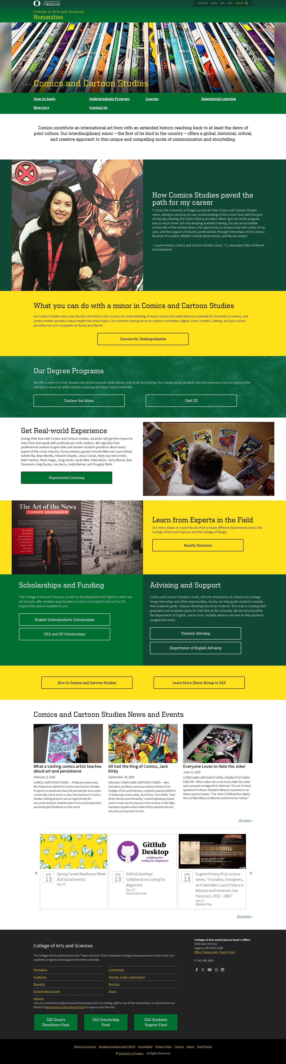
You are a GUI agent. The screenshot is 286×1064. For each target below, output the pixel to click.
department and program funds (65, 1007)
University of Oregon (131, 1053)
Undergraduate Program (109, 98)
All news (244, 820)
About (112, 991)
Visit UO (191, 400)
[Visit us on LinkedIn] (222, 970)
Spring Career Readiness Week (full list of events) (73, 871)
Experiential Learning (218, 98)
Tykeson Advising (195, 633)
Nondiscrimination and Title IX (117, 1047)
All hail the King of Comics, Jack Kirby (138, 768)
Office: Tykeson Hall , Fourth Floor (214, 952)
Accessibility (145, 1047)
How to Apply (44, 98)
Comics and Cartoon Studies (91, 83)
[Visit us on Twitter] (203, 970)
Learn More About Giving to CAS (199, 683)
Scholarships (116, 970)
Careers (179, 1047)
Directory (41, 107)
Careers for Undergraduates (143, 339)
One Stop (203, 3)
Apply (214, 3)
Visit (222, 3)
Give (230, 3)
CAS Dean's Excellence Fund (55, 1022)
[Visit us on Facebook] (197, 970)
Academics (40, 977)
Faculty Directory (198, 545)
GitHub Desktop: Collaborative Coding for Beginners (143, 871)
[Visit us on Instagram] (216, 970)
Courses (152, 98)
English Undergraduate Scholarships (64, 619)
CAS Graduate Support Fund (155, 1022)
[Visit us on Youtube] (209, 970)
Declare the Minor (79, 400)
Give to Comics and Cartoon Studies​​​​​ (87, 683)
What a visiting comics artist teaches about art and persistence (67, 768)
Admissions (40, 970)
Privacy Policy (163, 1047)
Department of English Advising (195, 648)
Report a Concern (85, 1047)
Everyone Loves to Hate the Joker (214, 766)
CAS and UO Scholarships (64, 634)
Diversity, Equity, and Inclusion (127, 977)
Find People (204, 1047)
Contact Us (98, 107)
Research (39, 984)
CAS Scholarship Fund (105, 1022)
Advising (38, 999)
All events (243, 916)
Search (239, 3)
